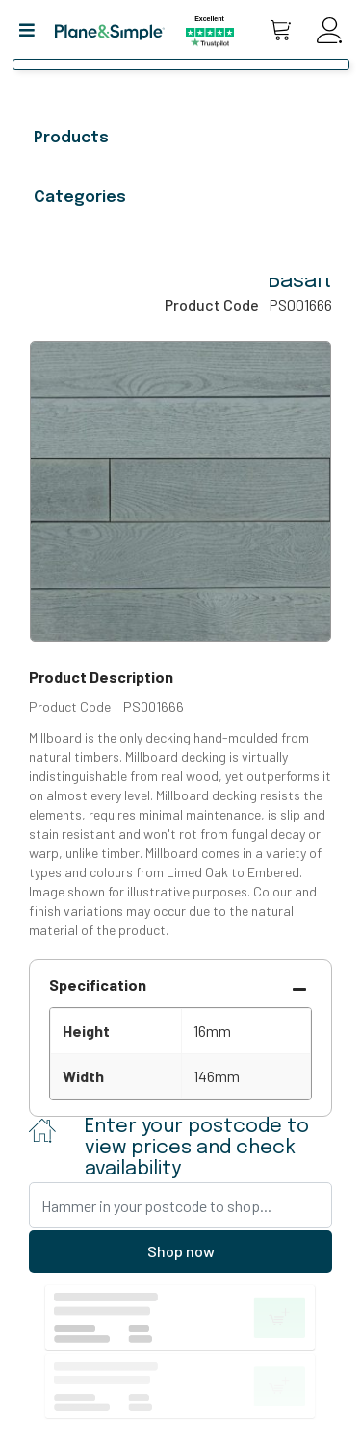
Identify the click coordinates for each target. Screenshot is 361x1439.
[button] (34, 30)
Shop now (181, 1251)
